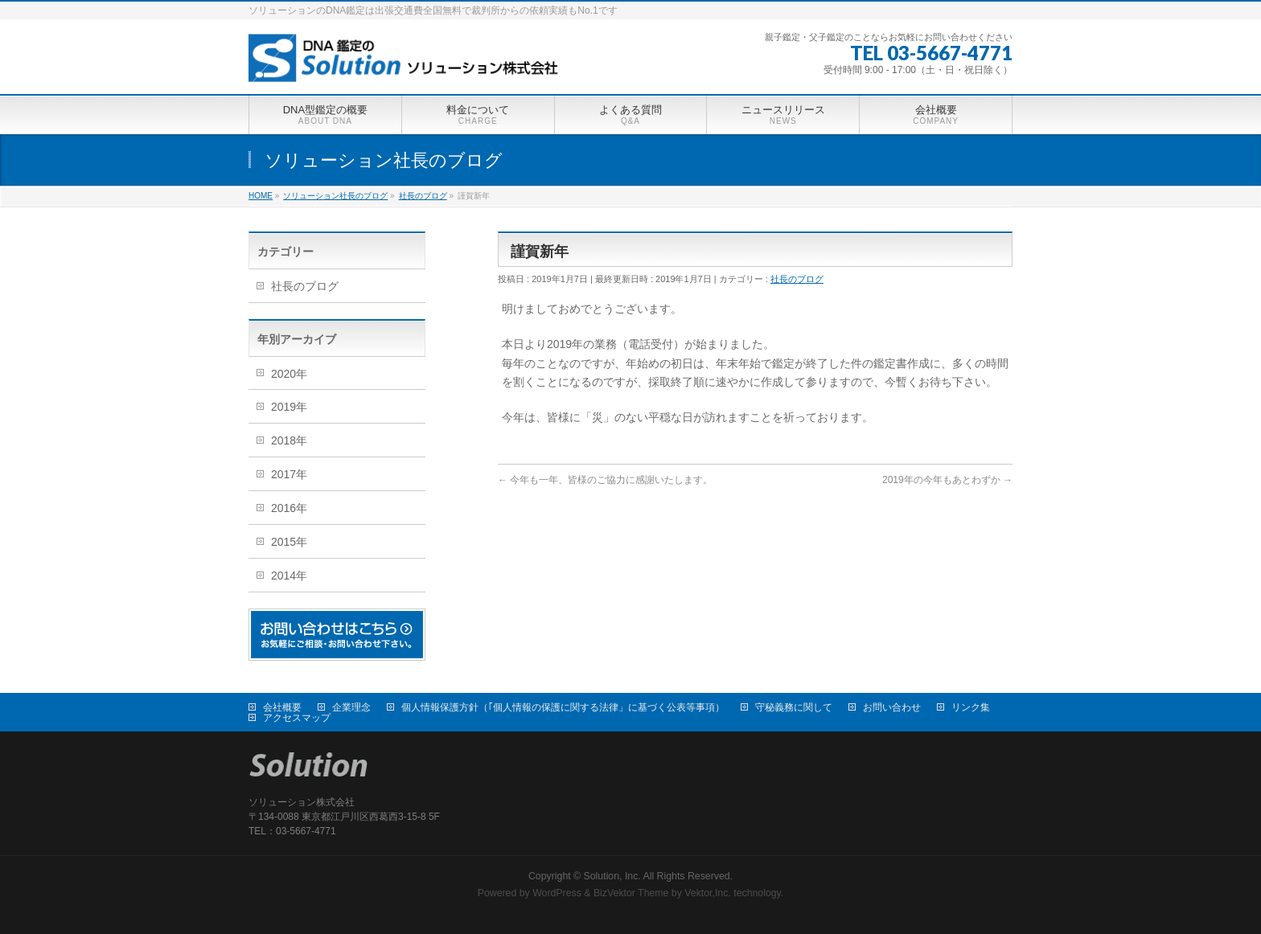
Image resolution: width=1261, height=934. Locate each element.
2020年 (289, 373)
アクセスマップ (297, 717)
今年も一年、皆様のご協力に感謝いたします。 (605, 479)
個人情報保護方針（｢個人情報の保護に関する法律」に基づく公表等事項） (563, 707)
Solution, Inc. (612, 876)
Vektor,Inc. (707, 893)
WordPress (556, 893)
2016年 (289, 508)
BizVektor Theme (631, 893)
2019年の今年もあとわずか (947, 479)
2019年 (289, 406)
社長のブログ (797, 279)
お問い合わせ (892, 707)
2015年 (289, 541)
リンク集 (970, 707)
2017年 (289, 474)
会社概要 (282, 707)
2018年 (289, 440)
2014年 (289, 575)
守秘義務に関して (793, 707)
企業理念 (351, 707)
